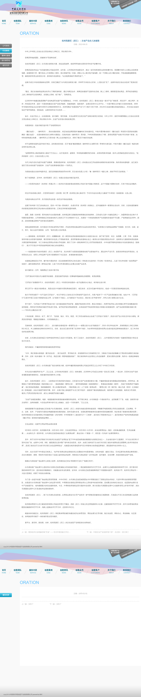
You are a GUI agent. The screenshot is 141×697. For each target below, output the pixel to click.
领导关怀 (6, 65)
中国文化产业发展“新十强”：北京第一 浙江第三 (111, 532)
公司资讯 (6, 46)
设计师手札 (6, 60)
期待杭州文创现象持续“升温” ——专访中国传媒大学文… (49, 532)
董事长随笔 (6, 56)
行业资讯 (6, 51)
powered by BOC (37, 546)
